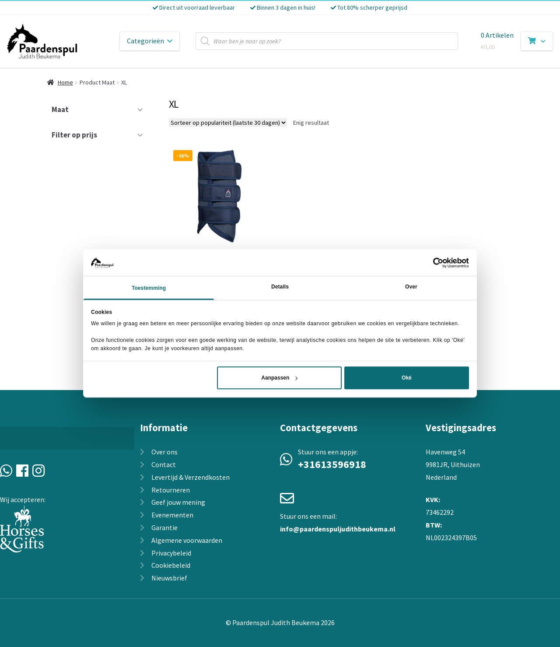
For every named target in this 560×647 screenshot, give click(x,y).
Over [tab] (411, 287)
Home (65, 82)
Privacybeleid (171, 553)
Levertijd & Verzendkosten (190, 477)
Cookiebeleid (170, 565)
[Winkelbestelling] (228, 122)
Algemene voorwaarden (186, 540)
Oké (407, 378)
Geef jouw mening (178, 502)
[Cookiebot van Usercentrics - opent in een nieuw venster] (430, 262)
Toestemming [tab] (149, 288)
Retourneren (170, 489)
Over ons (164, 451)
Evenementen (172, 514)
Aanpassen (279, 378)
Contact (163, 464)
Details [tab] (280, 287)
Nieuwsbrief (169, 577)
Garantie (164, 527)
